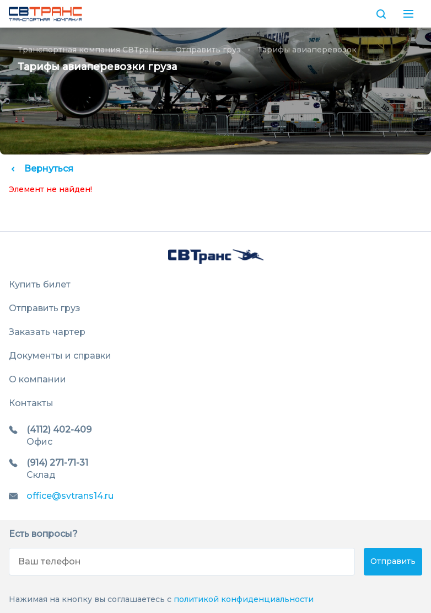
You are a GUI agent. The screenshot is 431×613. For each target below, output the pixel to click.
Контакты (31, 403)
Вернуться (41, 168)
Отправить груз (208, 50)
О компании (37, 379)
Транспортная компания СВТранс (88, 50)
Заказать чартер (47, 332)
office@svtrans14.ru (70, 496)
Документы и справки (60, 355)
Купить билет (40, 284)
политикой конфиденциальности (244, 599)
